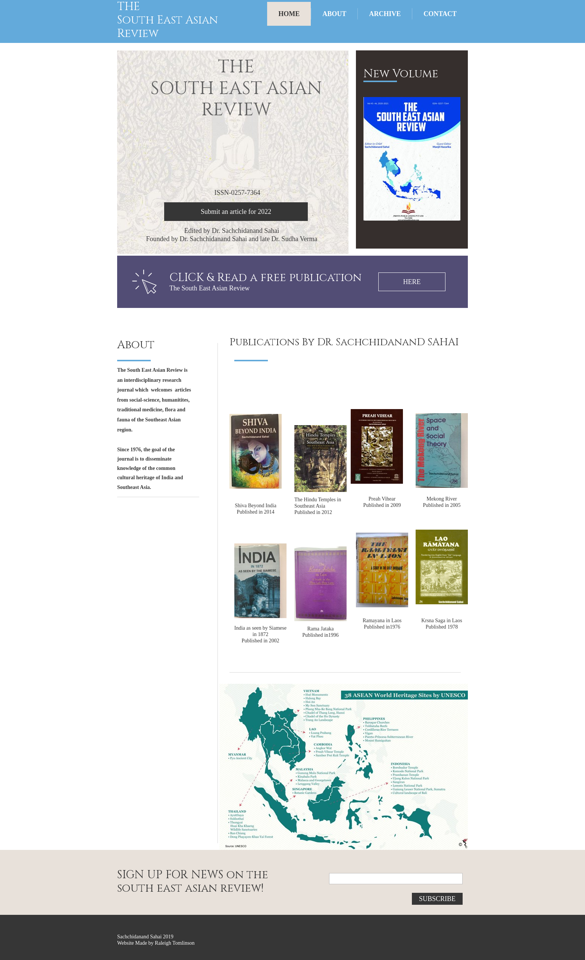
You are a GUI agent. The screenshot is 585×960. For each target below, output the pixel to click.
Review (138, 33)
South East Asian (167, 20)
